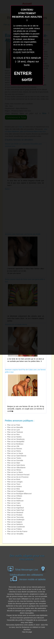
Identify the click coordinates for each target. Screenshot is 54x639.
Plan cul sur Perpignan (15, 491)
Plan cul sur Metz (13, 489)
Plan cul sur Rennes (14, 449)
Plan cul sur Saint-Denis (16, 465)
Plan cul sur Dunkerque (15, 520)
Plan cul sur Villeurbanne (16, 467)
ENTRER (23, 73)
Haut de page (27, 632)
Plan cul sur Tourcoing (15, 517)
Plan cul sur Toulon (14, 458)
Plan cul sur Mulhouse (15, 501)
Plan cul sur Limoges (15, 482)
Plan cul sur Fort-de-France (17, 531)
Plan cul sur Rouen (14, 498)
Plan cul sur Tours (13, 484)
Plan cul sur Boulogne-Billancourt (19, 494)
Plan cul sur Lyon (13, 430)
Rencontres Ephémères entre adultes (20, 625)
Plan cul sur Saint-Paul (15, 510)
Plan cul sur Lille (13, 446)
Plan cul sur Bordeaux (15, 444)
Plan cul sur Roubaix (14, 515)
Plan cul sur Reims (14, 451)
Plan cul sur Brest (13, 479)
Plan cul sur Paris (13, 425)
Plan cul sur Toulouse (15, 432)
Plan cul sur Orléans (14, 496)
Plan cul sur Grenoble (15, 460)
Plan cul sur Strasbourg (15, 439)
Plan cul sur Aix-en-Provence (17, 477)
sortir (27, 79)
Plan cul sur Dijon (13, 463)
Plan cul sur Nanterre (15, 524)
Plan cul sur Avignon (14, 522)
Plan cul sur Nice (13, 434)
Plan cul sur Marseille (15, 427)
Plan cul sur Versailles (15, 534)
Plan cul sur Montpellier (15, 441)
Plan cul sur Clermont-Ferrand (18, 475)
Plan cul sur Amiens (14, 486)
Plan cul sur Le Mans (15, 472)
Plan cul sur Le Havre (15, 453)
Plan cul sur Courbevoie (16, 527)
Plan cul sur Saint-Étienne (16, 456)
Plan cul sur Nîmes (14, 470)
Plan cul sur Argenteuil (15, 508)
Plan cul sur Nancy (14, 505)
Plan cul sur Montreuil (15, 512)
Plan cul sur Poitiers (14, 529)
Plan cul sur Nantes (14, 437)
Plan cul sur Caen (13, 503)
